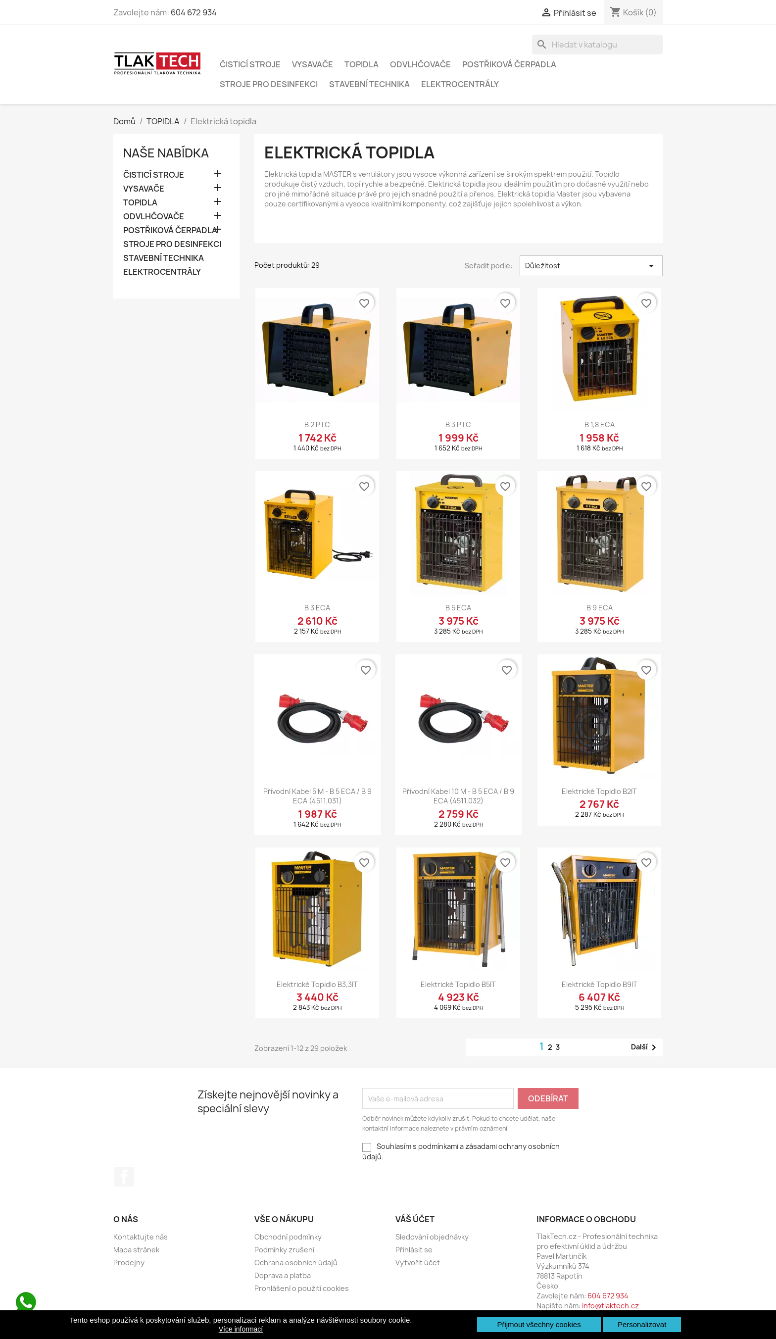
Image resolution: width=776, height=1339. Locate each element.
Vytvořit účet (417, 1262)
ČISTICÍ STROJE (250, 64)
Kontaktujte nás (140, 1236)
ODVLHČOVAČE (420, 64)
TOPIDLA (361, 64)
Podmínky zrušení (284, 1249)
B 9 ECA (599, 607)
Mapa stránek (136, 1249)
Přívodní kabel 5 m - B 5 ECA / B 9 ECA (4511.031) (317, 796)
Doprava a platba (282, 1275)
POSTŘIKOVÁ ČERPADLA (509, 64)
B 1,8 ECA (599, 424)
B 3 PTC (458, 424)
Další (645, 1047)
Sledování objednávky (432, 1236)
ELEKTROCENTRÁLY (460, 84)
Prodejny (129, 1262)
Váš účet (415, 1219)
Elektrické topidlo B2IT (599, 791)
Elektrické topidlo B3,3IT (317, 984)
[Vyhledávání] (597, 44)
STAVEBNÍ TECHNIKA (369, 84)
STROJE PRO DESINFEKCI (269, 84)
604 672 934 (194, 12)
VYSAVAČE (312, 64)
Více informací (241, 1329)
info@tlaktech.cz (610, 1305)
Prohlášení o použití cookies (301, 1288)
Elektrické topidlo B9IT (599, 984)
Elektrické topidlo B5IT (458, 984)
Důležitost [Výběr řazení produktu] (591, 266)
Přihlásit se (414, 1249)
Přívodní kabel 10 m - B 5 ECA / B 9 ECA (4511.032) (458, 796)
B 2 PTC (317, 424)
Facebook (124, 1177)
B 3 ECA (317, 607)
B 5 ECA (458, 607)
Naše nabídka (166, 153)
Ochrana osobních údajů (296, 1262)
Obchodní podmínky (288, 1236)
